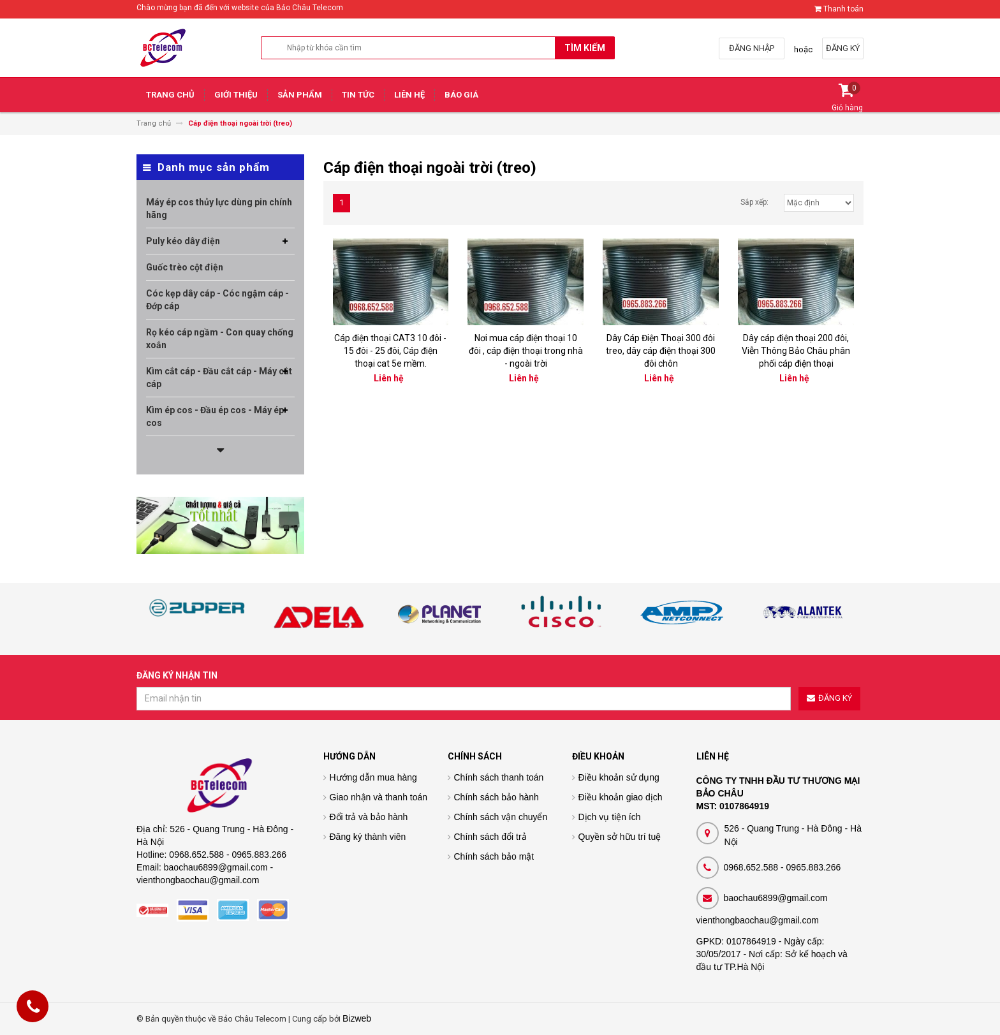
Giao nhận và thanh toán (379, 797)
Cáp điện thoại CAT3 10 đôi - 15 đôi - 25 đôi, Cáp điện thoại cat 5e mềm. (390, 351)
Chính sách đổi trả (490, 837)
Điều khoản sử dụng (618, 777)
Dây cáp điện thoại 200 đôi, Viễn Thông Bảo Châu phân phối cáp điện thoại (796, 351)
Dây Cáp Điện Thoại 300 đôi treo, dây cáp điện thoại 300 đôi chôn (661, 351)
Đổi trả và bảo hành (369, 817)
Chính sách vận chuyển (501, 817)
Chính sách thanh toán (499, 777)
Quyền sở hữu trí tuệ (619, 837)
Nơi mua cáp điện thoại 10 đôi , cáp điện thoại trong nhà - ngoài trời (526, 351)
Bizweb (356, 1018)
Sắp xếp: (754, 202)
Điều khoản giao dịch (620, 797)
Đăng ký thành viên (368, 837)
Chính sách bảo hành (496, 797)
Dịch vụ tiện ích (609, 817)
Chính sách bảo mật (494, 856)
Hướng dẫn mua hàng (373, 777)
